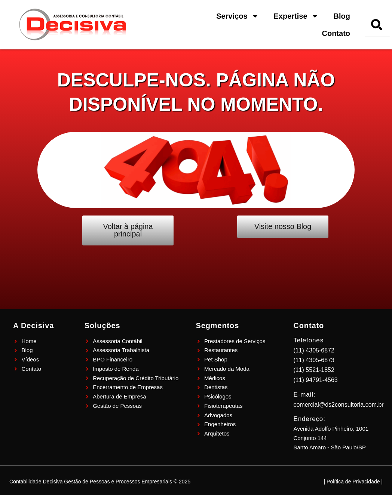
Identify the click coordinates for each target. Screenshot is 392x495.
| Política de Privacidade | (353, 482)
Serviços (237, 16)
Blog (342, 16)
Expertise (296, 16)
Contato (336, 33)
